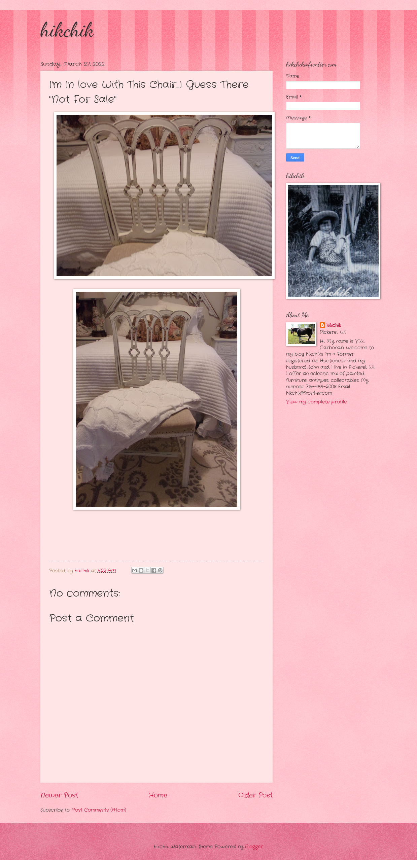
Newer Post (59, 795)
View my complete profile (316, 402)
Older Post (255, 795)
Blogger (254, 847)
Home (158, 795)
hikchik (67, 29)
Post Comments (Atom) (99, 810)
